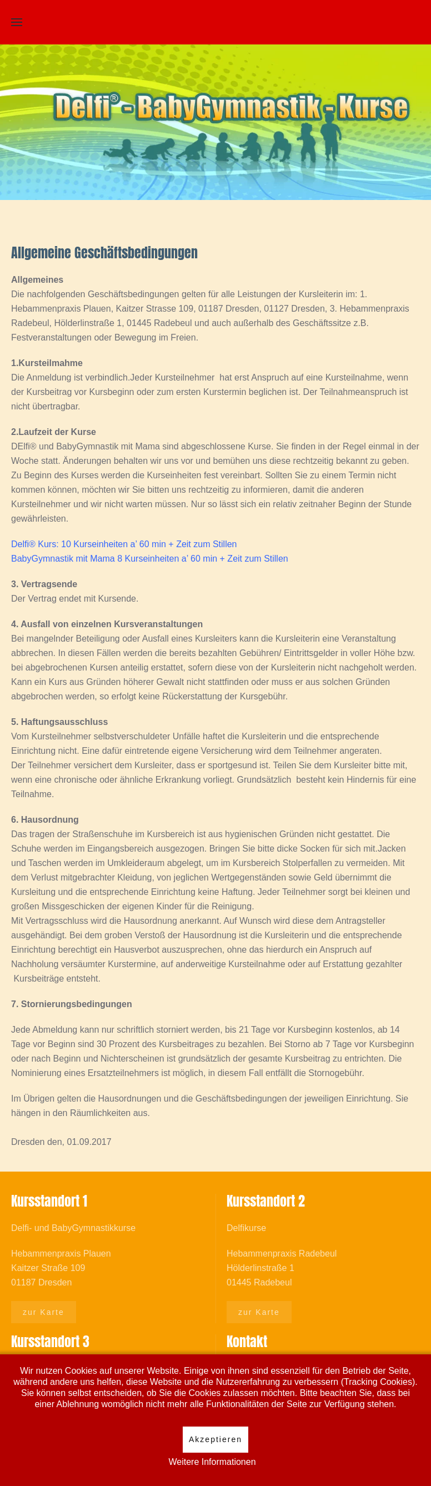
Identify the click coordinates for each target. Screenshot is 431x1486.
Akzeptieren (215, 1439)
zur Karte (43, 1312)
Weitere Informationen (211, 1462)
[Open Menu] (16, 22)
